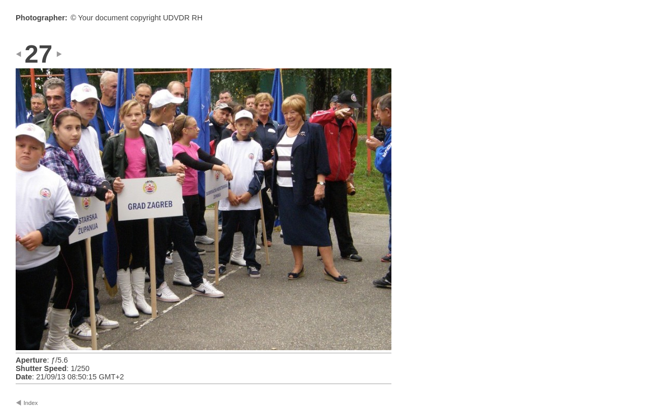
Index (30, 403)
